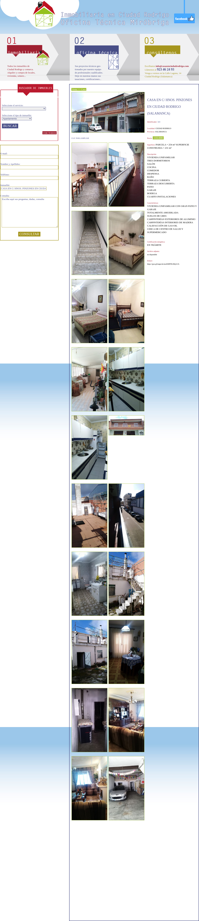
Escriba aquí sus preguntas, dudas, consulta (30, 212)
